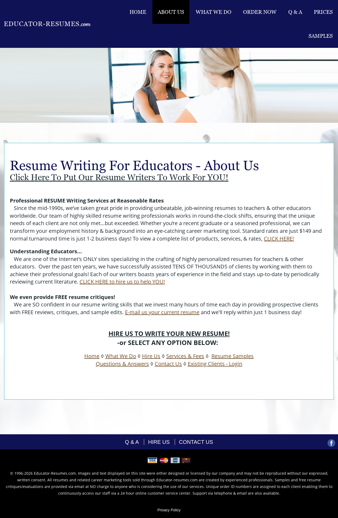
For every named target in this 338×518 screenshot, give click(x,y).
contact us (196, 442)
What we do (213, 12)
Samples (320, 36)
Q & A (295, 12)
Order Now (260, 12)
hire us (159, 442)
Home (138, 12)
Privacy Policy (169, 510)
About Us (171, 12)
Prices (323, 12)
